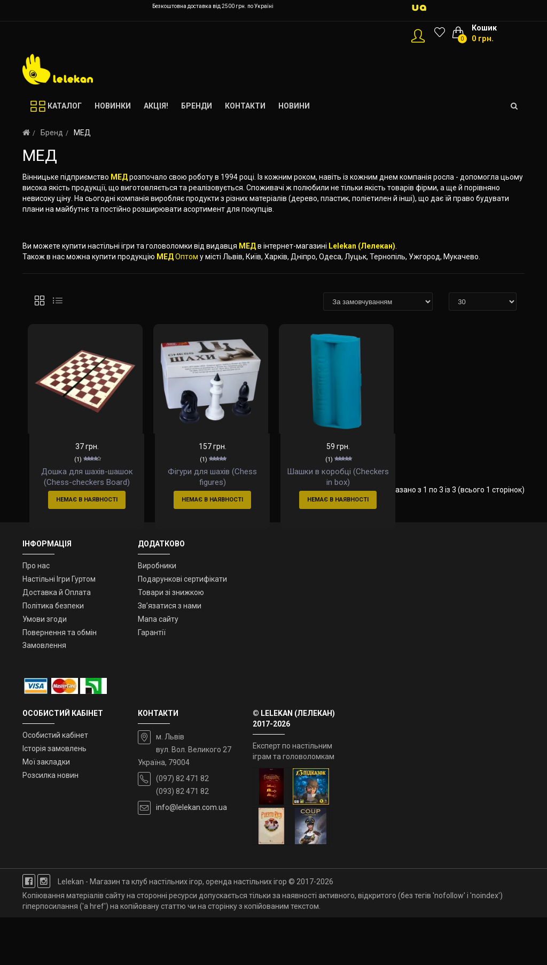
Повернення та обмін (59, 680)
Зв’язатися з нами (169, 654)
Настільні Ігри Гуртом (59, 627)
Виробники (157, 613)
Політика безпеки (53, 654)
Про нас (36, 613)
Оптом (186, 256)
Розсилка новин (50, 823)
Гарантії (152, 680)
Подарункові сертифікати (182, 627)
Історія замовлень (54, 796)
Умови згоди (44, 666)
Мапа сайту (158, 666)
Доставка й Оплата (56, 640)
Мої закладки (46, 810)
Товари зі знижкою (171, 640)
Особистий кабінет (55, 783)
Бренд (52, 132)
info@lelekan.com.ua (191, 855)
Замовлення (44, 693)
